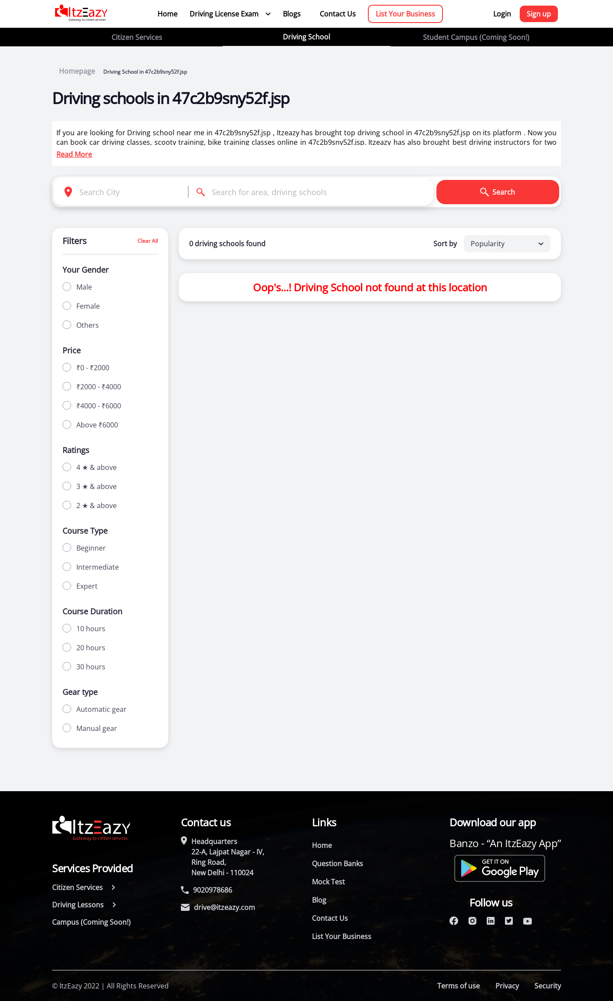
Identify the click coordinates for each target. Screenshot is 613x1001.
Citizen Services (136, 37)
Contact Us (338, 14)
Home (167, 14)
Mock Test (328, 882)
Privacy (507, 986)
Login (502, 14)
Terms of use (458, 986)
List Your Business (405, 14)
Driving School (306, 37)
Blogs (292, 14)
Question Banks (337, 863)
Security (547, 986)
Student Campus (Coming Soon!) (476, 37)
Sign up (539, 14)
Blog (319, 900)
